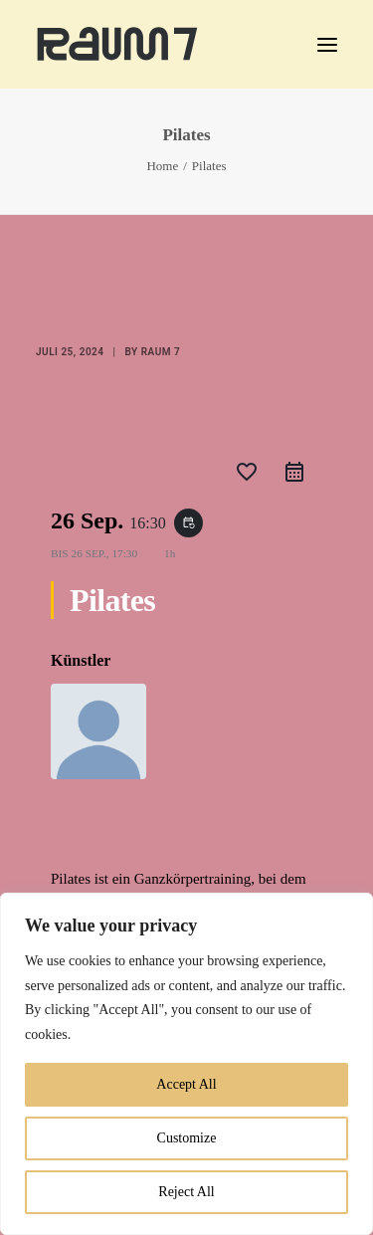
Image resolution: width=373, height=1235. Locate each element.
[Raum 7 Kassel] (117, 44)
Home (162, 165)
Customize (187, 1138)
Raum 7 (160, 351)
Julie (98, 805)
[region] (186, 1064)
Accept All (186, 1084)
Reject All (186, 1191)
